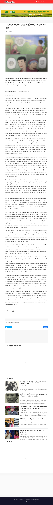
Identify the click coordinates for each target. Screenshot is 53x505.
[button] (47, 1)
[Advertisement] (26, 485)
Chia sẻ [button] (9, 327)
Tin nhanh (36, 1)
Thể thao (43, 1)
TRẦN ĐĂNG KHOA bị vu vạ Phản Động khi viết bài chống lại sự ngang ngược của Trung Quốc (33, 407)
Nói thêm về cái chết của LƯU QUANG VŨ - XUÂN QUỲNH (33, 383)
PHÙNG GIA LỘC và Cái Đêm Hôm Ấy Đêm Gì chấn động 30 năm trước (33, 395)
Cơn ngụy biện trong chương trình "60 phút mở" (32, 431)
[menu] (2, 1)
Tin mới (9, 442)
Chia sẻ (45, 327)
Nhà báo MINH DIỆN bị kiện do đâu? (31, 419)
